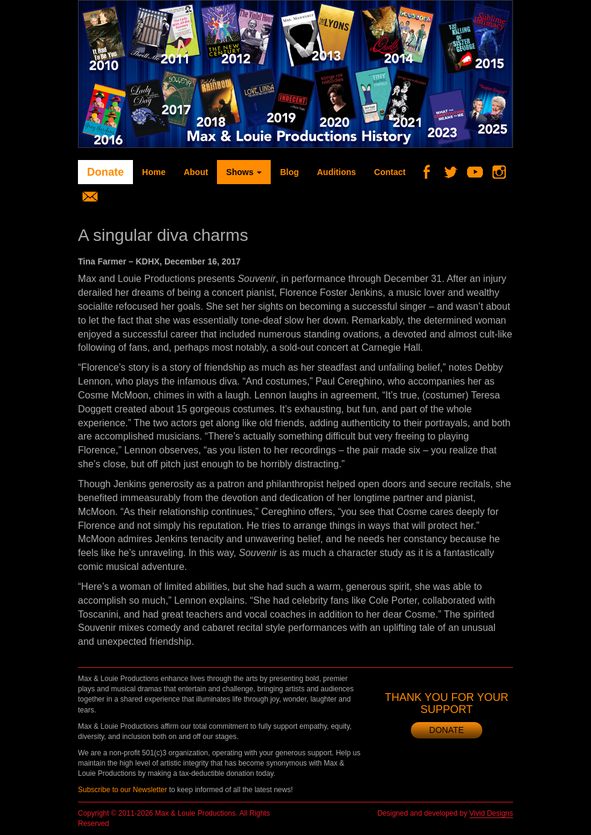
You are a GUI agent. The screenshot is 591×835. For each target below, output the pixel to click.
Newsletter (94, 196)
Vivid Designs (491, 813)
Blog (289, 172)
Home (154, 172)
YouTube (479, 172)
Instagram (503, 172)
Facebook (431, 172)
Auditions (336, 172)
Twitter (455, 172)
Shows (244, 172)
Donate (105, 172)
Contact (389, 172)
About (196, 172)
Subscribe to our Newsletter (122, 789)
